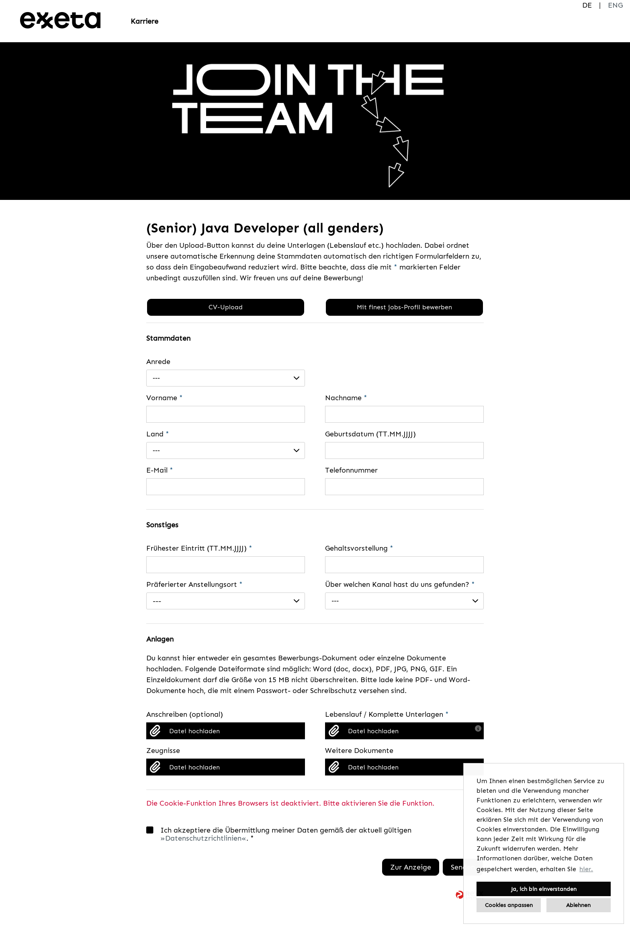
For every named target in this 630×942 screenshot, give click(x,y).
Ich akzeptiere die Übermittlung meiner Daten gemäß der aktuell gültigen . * (278, 834)
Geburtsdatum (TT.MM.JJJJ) (370, 434)
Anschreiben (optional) (184, 714)
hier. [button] (586, 869)
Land (157, 434)
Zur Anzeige (410, 867)
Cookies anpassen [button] (509, 905)
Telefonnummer (351, 470)
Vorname (164, 397)
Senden (463, 867)
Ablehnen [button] (578, 905)
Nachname (346, 397)
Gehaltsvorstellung (359, 548)
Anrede (158, 361)
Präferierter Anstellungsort (194, 584)
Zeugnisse (163, 750)
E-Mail (159, 470)
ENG (615, 5)
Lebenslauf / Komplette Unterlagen (387, 714)
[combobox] (225, 378)
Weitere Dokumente (359, 750)
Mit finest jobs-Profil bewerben (404, 307)
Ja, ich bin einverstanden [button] (544, 889)
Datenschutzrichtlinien (203, 838)
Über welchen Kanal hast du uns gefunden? (400, 584)
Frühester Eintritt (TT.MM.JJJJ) (199, 548)
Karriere (144, 21)
